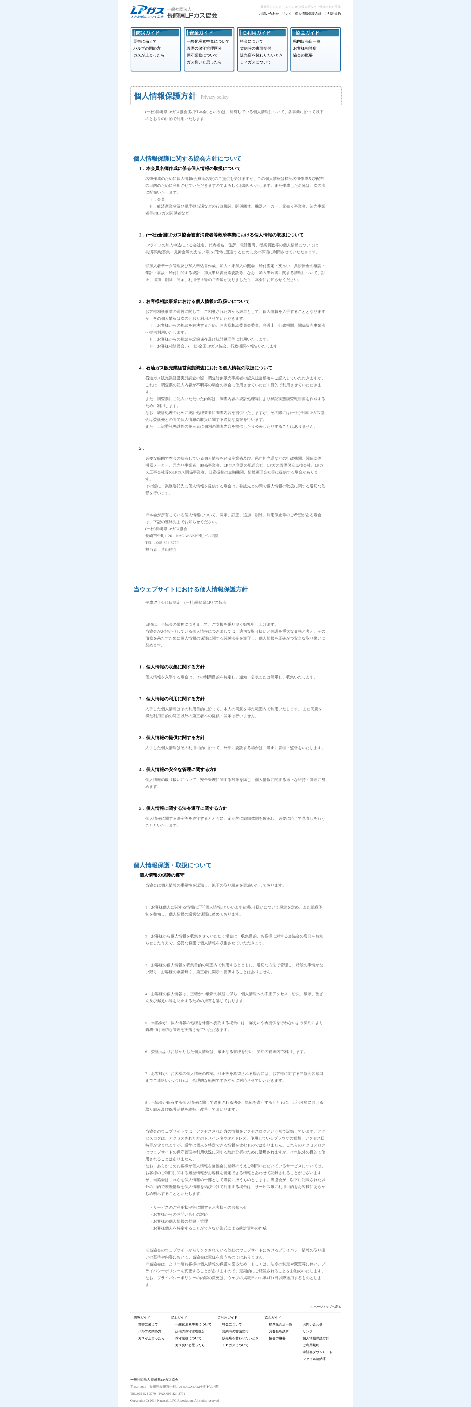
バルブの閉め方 (147, 48)
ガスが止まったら (149, 55)
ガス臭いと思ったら (204, 62)
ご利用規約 (332, 13)
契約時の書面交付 (255, 48)
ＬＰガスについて (255, 62)
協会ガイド (273, 1317)
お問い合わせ (269, 13)
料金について (251, 41)
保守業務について (202, 55)
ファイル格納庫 (314, 1359)
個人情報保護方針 (308, 13)
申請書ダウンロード (318, 1352)
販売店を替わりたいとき (261, 55)
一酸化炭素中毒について (208, 41)
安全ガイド (179, 1317)
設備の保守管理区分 (204, 48)
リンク (287, 13)
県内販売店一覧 (307, 41)
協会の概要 (303, 55)
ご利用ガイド (227, 1317)
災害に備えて (145, 41)
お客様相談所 (305, 48)
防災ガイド (142, 1317)
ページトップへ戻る (326, 1306)
